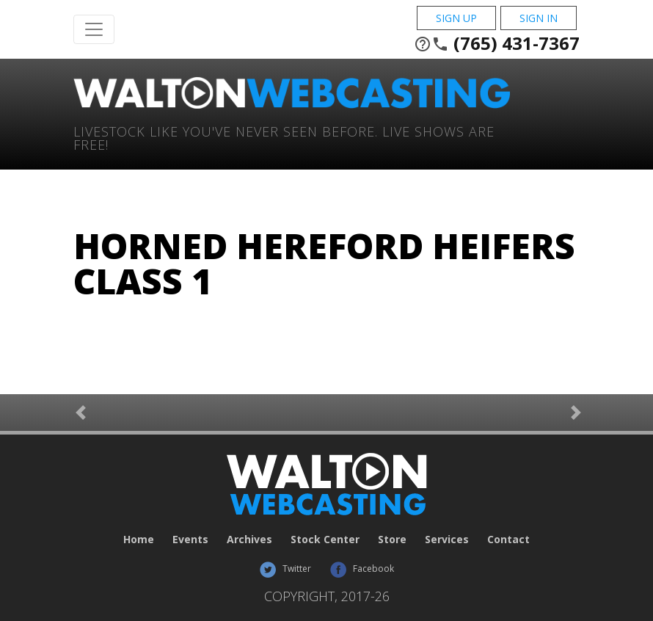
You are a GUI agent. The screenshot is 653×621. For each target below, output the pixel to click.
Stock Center (325, 539)
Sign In (538, 18)
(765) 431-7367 (497, 43)
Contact (508, 539)
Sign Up (456, 18)
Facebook (361, 568)
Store (392, 539)
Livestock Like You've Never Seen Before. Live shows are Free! (284, 137)
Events (190, 539)
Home (138, 539)
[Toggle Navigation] (93, 29)
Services (447, 539)
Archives (249, 539)
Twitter (285, 568)
